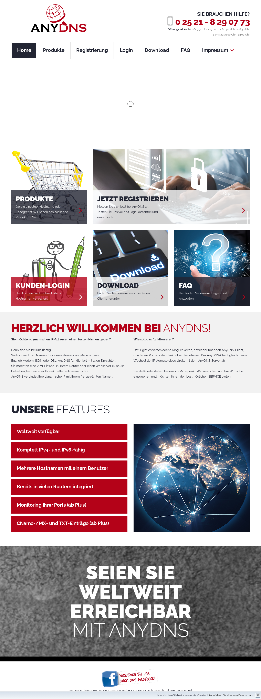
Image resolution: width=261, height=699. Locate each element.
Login (126, 50)
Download (157, 50)
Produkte (53, 50)
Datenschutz (160, 690)
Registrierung (92, 50)
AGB (172, 690)
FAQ (185, 50)
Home (24, 50)
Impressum (218, 50)
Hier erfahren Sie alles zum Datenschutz (230, 695)
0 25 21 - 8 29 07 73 (212, 22)
